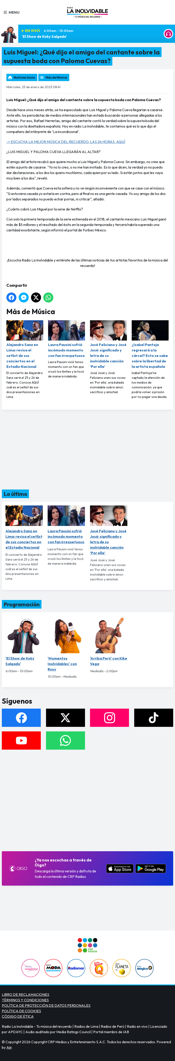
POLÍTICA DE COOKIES (21, 1011)
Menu (11, 12)
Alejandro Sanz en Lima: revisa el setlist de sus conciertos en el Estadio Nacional (24, 344)
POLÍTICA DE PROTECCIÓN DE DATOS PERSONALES (46, 1005)
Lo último (15, 493)
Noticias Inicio (24, 77)
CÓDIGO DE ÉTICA (18, 1016)
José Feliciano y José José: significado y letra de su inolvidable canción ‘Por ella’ (108, 344)
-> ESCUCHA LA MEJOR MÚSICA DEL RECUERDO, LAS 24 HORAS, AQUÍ (65, 141)
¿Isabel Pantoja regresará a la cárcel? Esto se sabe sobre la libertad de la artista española (150, 344)
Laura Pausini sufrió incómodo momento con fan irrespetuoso (66, 339)
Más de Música (56, 77)
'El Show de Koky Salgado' (44, 36)
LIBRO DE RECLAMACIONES (25, 994)
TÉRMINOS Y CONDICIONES (25, 1000)
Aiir (9, 1047)
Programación (22, 604)
